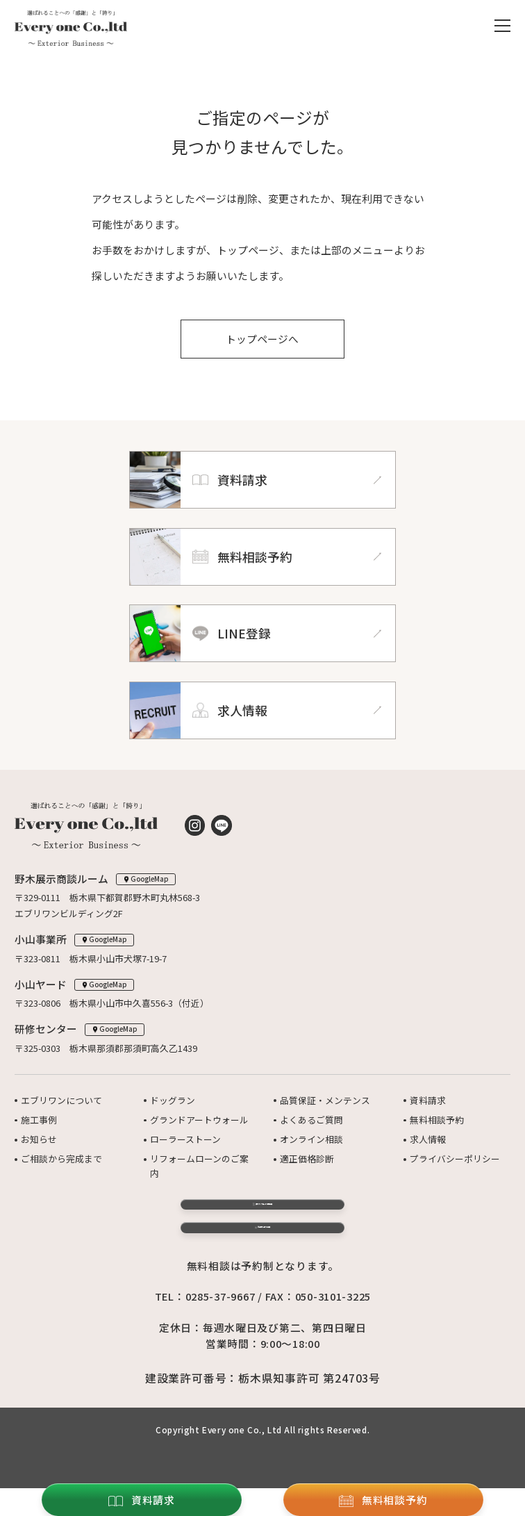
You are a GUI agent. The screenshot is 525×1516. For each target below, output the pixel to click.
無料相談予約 (437, 1119)
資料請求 (428, 1100)
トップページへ (262, 338)
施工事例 (39, 1119)
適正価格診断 (307, 1158)
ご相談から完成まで (61, 1158)
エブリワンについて (61, 1100)
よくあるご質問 (311, 1119)
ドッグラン (172, 1100)
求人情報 (428, 1139)
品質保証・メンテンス (325, 1100)
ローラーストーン (185, 1139)
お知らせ (39, 1139)
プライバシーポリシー (455, 1158)
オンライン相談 (311, 1139)
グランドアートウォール (199, 1119)
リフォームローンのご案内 (199, 1165)
